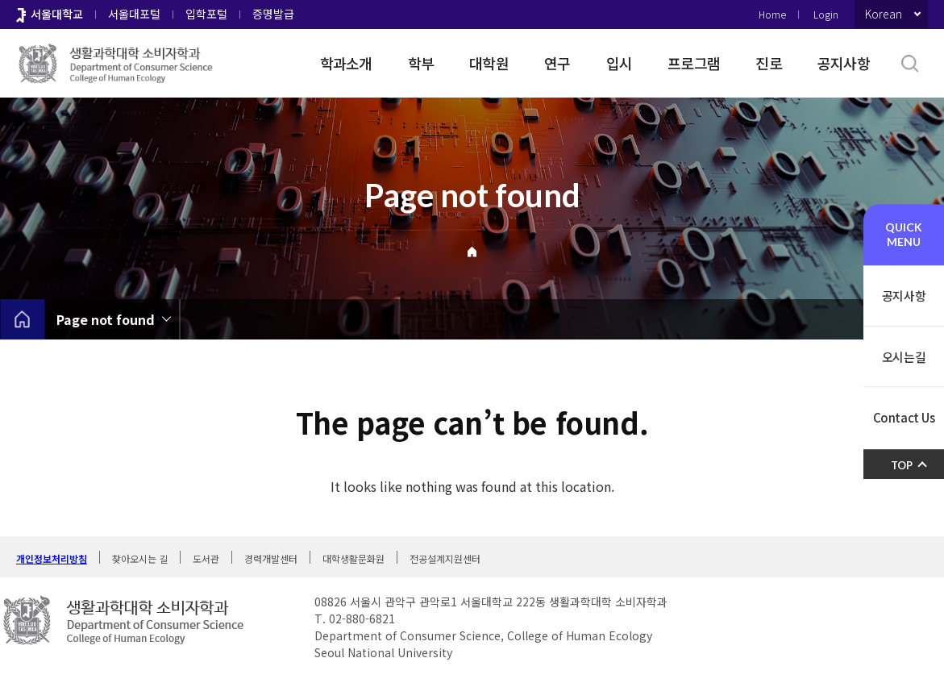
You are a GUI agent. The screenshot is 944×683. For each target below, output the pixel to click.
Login (825, 14)
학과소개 (346, 62)
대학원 (489, 62)
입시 (619, 62)
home (22, 319)
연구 (557, 62)
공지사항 (843, 62)
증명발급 (273, 14)
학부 (421, 62)
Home (772, 14)
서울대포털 (134, 14)
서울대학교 (57, 14)
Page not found (105, 319)
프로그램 (693, 62)
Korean (883, 14)
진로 (768, 62)
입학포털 (206, 14)
